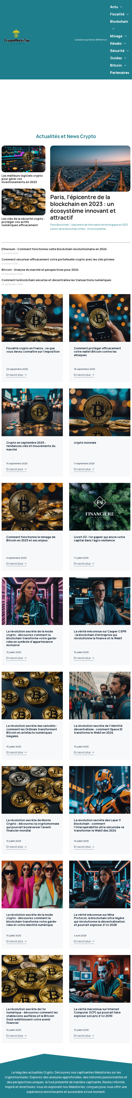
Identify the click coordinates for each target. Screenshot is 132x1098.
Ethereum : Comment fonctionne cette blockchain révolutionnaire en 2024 (54, 249)
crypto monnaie (85, 442)
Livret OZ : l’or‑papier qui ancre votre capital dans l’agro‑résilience (99, 538)
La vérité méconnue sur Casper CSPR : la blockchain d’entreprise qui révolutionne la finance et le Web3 (100, 634)
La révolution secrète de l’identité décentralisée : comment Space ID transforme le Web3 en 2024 (98, 729)
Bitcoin (119, 65)
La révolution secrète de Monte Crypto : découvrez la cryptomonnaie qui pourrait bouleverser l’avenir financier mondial (32, 825)
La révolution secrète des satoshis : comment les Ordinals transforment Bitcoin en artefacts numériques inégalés (31, 731)
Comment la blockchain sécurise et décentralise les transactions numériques (56, 280)
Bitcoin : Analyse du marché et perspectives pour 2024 (40, 270)
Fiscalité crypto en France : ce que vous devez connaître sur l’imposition (33, 350)
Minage (119, 36)
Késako (118, 43)
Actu (117, 6)
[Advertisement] (66, 103)
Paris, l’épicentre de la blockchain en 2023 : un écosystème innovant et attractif (83, 207)
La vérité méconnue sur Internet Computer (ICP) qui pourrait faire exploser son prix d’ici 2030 (97, 1012)
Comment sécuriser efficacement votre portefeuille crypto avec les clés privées (58, 259)
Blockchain (119, 25)
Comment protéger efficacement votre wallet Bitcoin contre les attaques (97, 351)
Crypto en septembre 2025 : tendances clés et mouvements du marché (30, 446)
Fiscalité (120, 14)
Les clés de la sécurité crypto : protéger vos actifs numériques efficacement (23, 222)
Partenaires (119, 72)
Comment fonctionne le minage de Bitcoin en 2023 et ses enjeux (30, 538)
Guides (119, 58)
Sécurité (120, 50)
